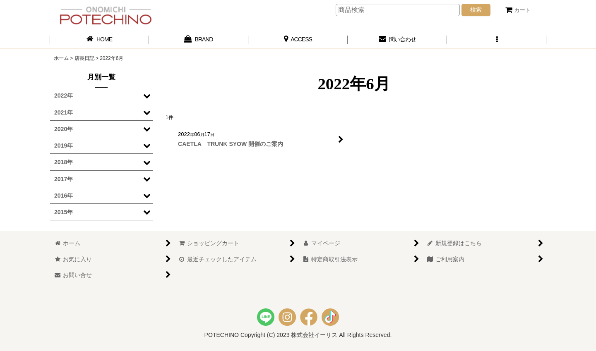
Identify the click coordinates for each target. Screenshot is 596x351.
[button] (496, 39)
